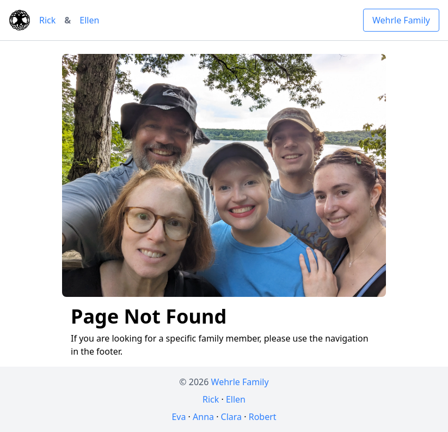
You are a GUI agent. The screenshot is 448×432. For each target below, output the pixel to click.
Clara (231, 417)
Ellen (89, 20)
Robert (263, 417)
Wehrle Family (401, 20)
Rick (47, 20)
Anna (203, 417)
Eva (178, 417)
